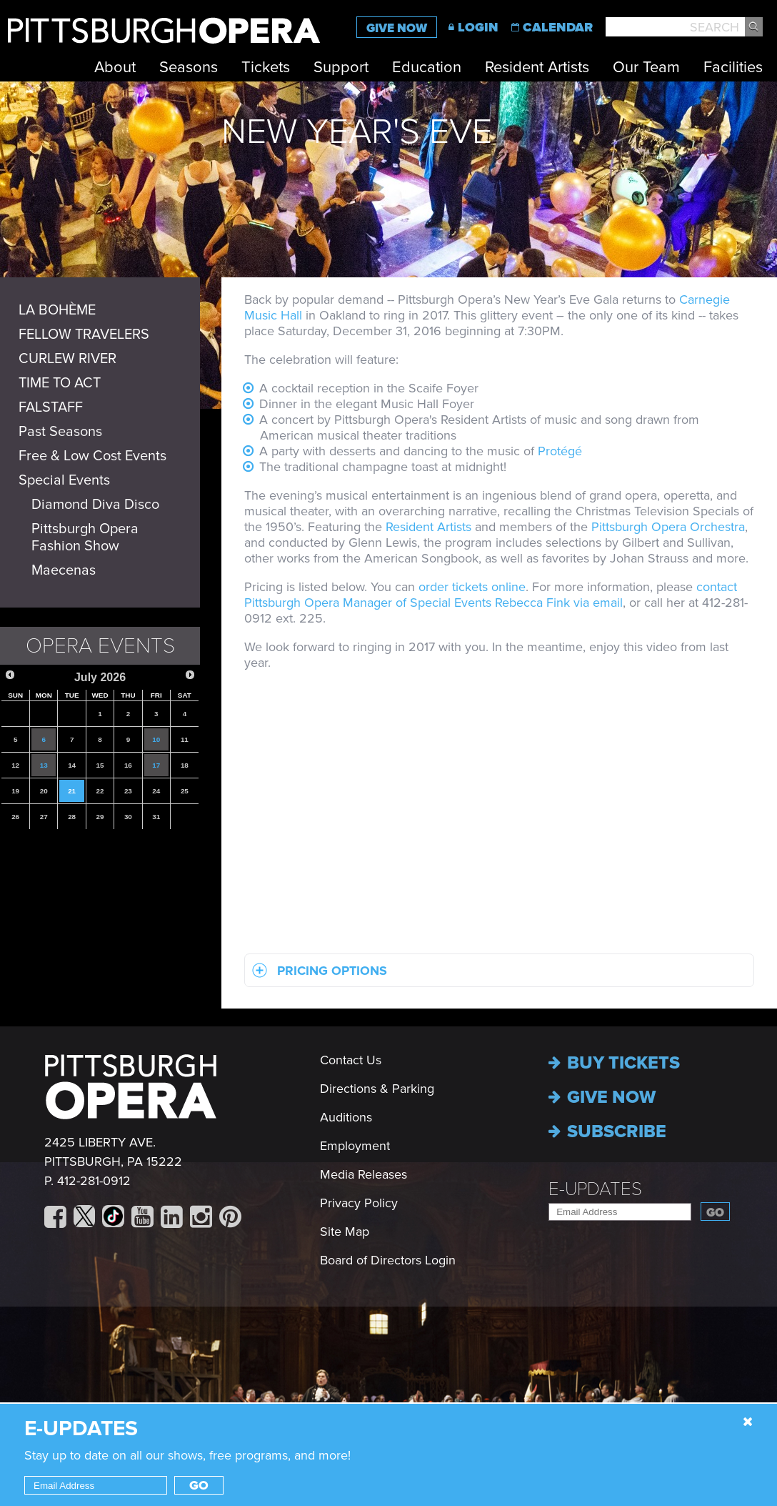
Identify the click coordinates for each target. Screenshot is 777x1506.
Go (715, 1212)
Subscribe (607, 1131)
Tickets (265, 67)
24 (156, 791)
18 (185, 765)
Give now (602, 1097)
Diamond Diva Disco (95, 504)
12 (15, 765)
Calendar (558, 27)
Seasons (188, 67)
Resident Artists (537, 67)
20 (44, 791)
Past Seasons (60, 431)
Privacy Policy (359, 1203)
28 (72, 817)
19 (15, 791)
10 (156, 739)
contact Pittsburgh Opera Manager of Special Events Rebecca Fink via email (490, 594)
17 (156, 765)
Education (426, 67)
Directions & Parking (377, 1088)
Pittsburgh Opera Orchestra (668, 527)
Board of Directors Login (388, 1260)
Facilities (733, 67)
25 (185, 791)
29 (100, 817)
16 (128, 765)
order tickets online (472, 587)
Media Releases (363, 1174)
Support (341, 67)
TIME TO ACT (60, 383)
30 (128, 817)
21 (72, 791)
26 (15, 817)
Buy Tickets (614, 1063)
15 (100, 765)
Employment (355, 1146)
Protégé (560, 451)
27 (44, 817)
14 (72, 765)
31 (156, 817)
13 (44, 765)
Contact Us (350, 1060)
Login (478, 27)
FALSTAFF (51, 407)
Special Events (64, 480)
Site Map (344, 1231)
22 (100, 791)
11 (185, 739)
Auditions (346, 1117)
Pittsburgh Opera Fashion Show (85, 537)
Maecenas (63, 570)
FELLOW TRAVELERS (84, 334)
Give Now (396, 28)
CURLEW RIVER (67, 358)
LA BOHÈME (57, 310)
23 (128, 791)
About (115, 67)
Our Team (646, 67)
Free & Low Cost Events (92, 456)
